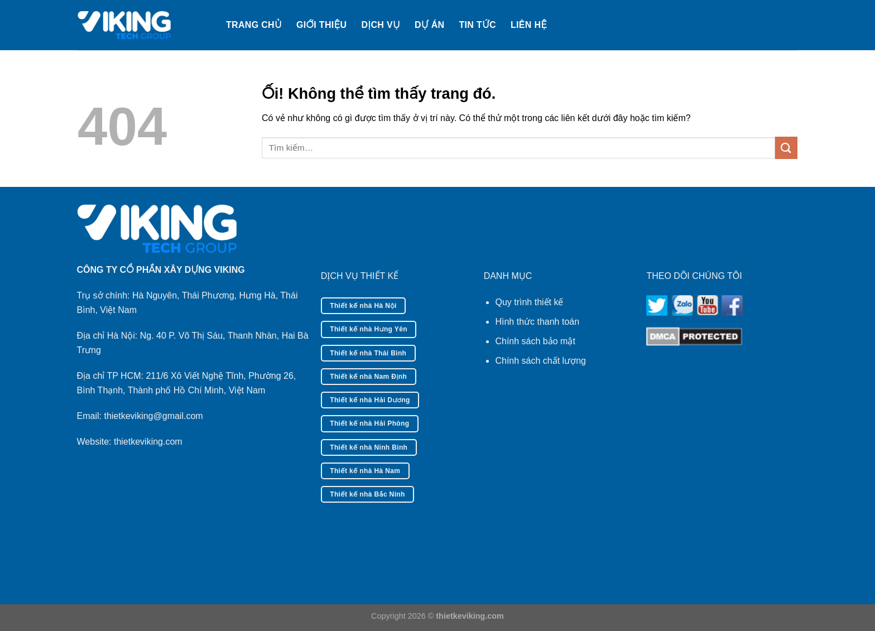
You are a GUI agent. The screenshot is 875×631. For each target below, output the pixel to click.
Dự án (429, 25)
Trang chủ (254, 25)
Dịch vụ (380, 25)
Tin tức (477, 25)
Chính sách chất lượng (540, 360)
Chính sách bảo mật (535, 341)
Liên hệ (529, 25)
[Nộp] (786, 147)
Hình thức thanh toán (537, 321)
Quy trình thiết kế (529, 302)
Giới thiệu (321, 25)
